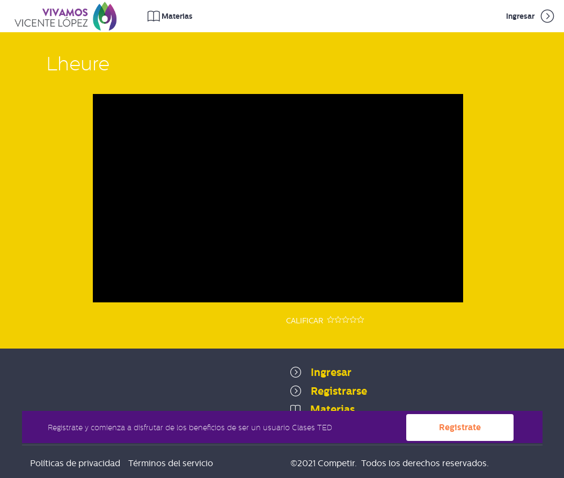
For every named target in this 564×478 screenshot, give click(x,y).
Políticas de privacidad (75, 463)
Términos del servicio (170, 463)
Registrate (460, 427)
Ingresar (531, 16)
